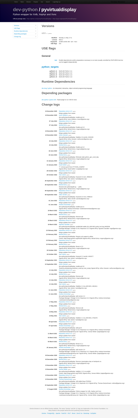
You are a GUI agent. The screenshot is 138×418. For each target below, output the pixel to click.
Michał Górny (63, 125)
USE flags (25, 28)
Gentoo (44, 413)
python (50, 88)
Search (48, 2)
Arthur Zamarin (63, 135)
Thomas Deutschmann (65, 379)
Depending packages (25, 33)
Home (16, 2)
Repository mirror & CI (65, 111)
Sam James (62, 174)
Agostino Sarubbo (64, 224)
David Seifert (63, 165)
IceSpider (93, 413)
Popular (36, 2)
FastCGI (63, 413)
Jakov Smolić (63, 194)
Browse (29, 2)
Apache (58, 413)
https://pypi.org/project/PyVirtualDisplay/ (64, 18)
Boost (73, 413)
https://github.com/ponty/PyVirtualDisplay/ (39, 18)
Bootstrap (86, 413)
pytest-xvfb (52, 99)
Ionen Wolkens (63, 115)
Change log (25, 36)
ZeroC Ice (79, 413)
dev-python (25, 9)
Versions (25, 25)
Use (42, 2)
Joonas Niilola (63, 369)
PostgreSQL (51, 413)
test (56, 60)
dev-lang (44, 88)
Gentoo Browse (118, 2)
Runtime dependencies (25, 31)
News (22, 2)
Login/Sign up (56, 2)
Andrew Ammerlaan (65, 204)
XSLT (69, 413)
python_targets (50, 66)
